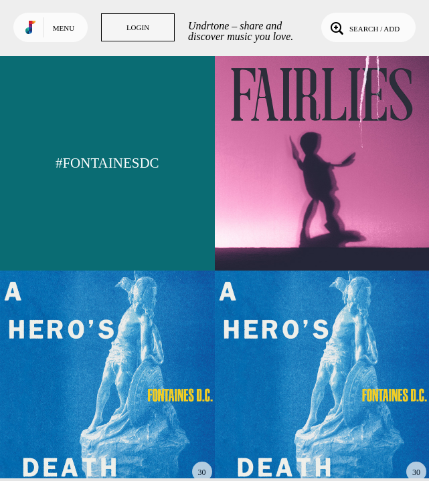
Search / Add (364, 27)
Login (137, 27)
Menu (63, 28)
